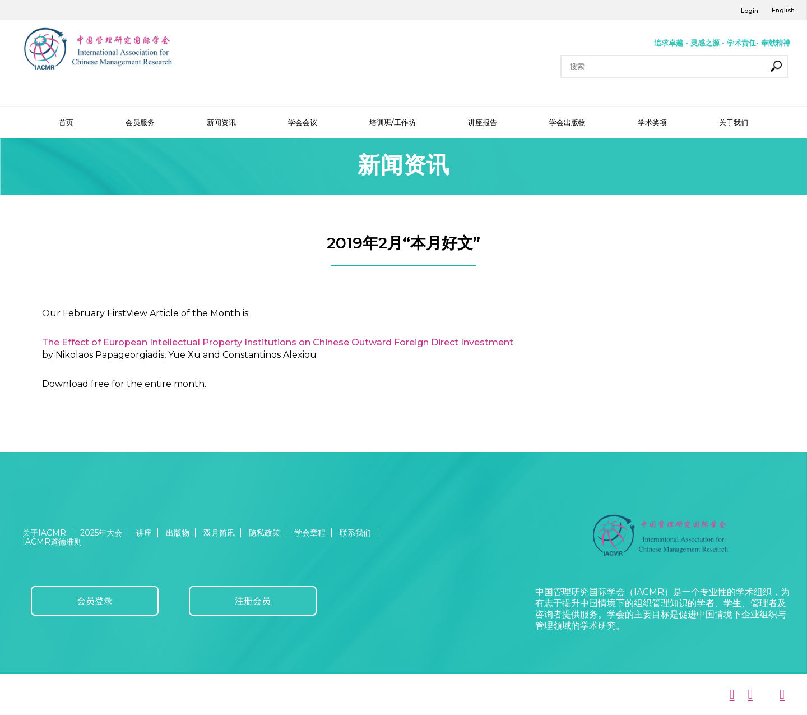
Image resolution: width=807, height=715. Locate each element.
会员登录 (95, 601)
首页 (66, 122)
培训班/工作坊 (392, 122)
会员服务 (140, 122)
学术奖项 (652, 122)
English (783, 10)
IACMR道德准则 (52, 542)
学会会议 (302, 122)
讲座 (144, 533)
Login (749, 11)
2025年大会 (101, 533)
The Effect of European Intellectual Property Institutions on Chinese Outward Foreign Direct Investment (277, 342)
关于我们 (733, 122)
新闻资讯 (221, 122)
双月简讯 (219, 533)
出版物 (177, 533)
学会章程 (310, 533)
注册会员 (253, 601)
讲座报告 (482, 122)
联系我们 (355, 533)
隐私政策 (264, 533)
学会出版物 (567, 122)
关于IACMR (44, 533)
